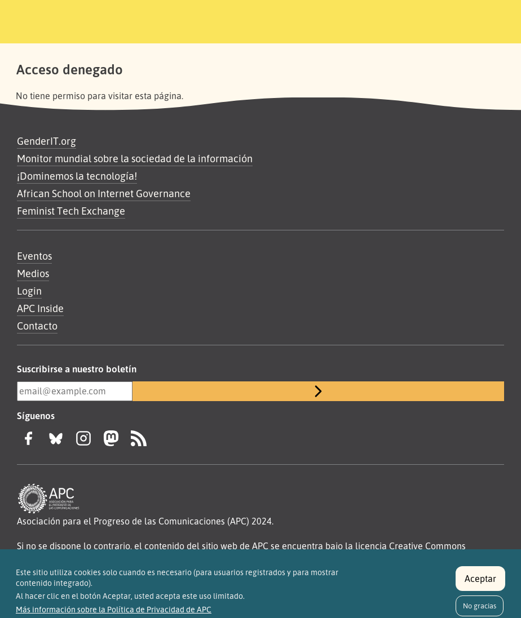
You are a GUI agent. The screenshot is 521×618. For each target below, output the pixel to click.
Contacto (37, 325)
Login (29, 290)
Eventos (34, 256)
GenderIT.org (46, 141)
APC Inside (40, 308)
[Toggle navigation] (439, 19)
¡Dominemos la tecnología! (77, 176)
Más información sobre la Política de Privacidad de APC (113, 614)
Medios (33, 273)
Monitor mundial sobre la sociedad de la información (135, 158)
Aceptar (480, 583)
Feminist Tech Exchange (71, 210)
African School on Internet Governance (104, 193)
